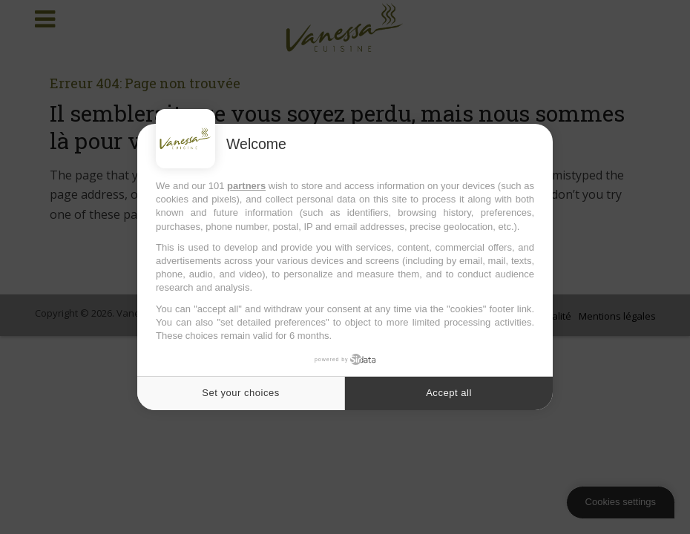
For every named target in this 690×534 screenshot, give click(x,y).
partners (246, 185)
